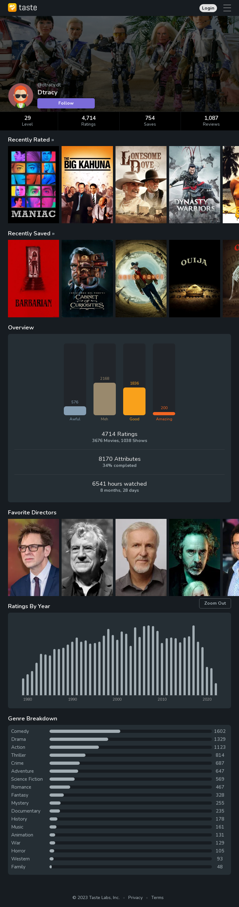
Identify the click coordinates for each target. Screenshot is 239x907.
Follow (66, 103)
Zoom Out (215, 603)
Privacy (135, 898)
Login (208, 8)
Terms (157, 898)
